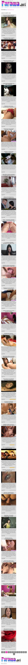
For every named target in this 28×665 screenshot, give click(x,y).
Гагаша (3, 9)
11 (25, 652)
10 (23, 652)
